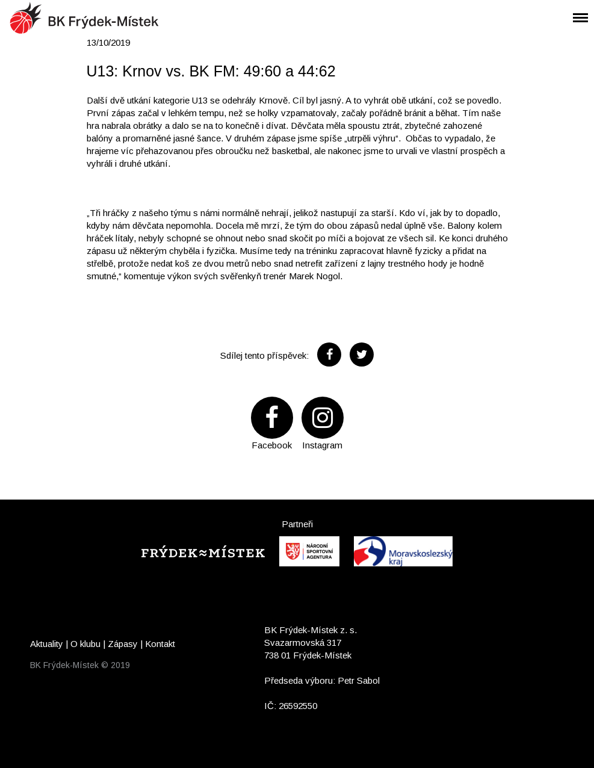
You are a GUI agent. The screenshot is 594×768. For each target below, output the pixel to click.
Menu (576, 10)
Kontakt (160, 644)
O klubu (85, 644)
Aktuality (46, 644)
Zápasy (123, 644)
